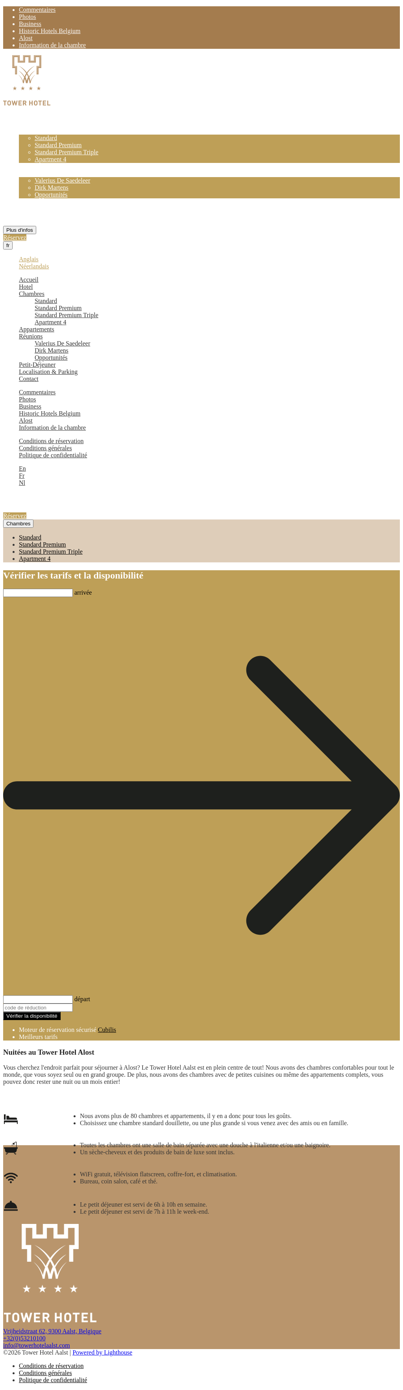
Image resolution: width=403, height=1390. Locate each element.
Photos (27, 16)
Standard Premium (58, 145)
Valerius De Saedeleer (62, 180)
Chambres (31, 131)
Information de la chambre (52, 45)
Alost (26, 38)
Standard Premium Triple (66, 152)
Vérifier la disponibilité (31, 1016)
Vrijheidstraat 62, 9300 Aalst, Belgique (52, 1331)
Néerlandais (34, 266)
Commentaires (37, 9)
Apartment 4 (50, 159)
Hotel (26, 123)
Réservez (14, 237)
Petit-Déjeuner (37, 201)
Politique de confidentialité (53, 455)
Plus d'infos (19, 230)
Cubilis (107, 1029)
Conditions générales (45, 448)
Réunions (31, 173)
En (22, 468)
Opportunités (51, 194)
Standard (46, 138)
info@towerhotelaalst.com (36, 1345)
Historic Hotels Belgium (49, 31)
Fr (21, 475)
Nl (22, 482)
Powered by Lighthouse (102, 1352)
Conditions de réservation (51, 441)
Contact (29, 216)
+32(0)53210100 (24, 1338)
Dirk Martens (51, 187)
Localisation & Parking (48, 208)
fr (7, 245)
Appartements (36, 166)
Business (30, 23)
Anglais (29, 259)
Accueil (29, 116)
